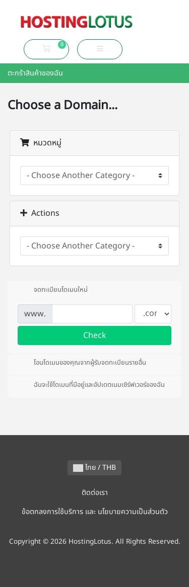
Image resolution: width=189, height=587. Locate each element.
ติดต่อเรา (95, 492)
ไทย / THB (94, 467)
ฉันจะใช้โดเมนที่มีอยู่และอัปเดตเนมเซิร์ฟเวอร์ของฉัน (91, 384)
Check (94, 335)
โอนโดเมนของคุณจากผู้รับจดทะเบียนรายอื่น (82, 362)
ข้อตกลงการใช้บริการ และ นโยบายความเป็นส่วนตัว (95, 512)
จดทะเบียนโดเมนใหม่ (53, 289)
